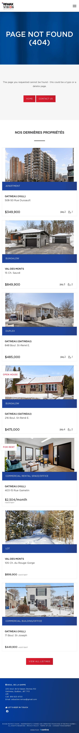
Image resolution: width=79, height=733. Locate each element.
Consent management (62, 726)
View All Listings (39, 662)
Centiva (44, 730)
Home (29, 99)
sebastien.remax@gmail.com (24, 699)
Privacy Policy (33, 726)
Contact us (46, 99)
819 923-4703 (16, 697)
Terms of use (45, 726)
